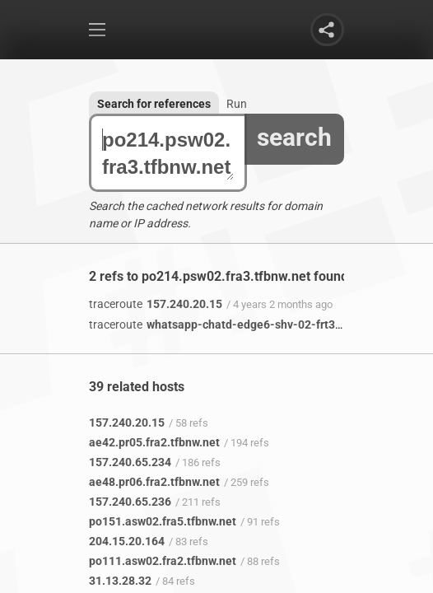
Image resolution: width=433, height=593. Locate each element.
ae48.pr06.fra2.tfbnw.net (154, 481)
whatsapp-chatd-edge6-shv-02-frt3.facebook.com (250, 324)
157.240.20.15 (155, 304)
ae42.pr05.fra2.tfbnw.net (154, 442)
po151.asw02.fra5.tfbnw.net (162, 521)
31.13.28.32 (120, 580)
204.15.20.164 (127, 541)
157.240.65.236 (130, 501)
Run (236, 103)
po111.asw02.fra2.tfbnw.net (162, 560)
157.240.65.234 (130, 462)
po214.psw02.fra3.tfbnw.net (168, 153)
